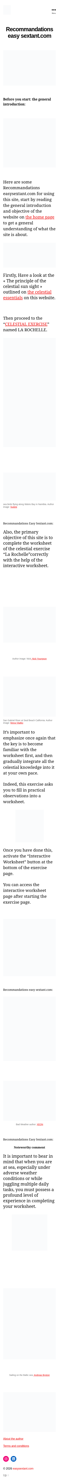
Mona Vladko (16, 723)
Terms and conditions (16, 1446)
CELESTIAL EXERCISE (26, 324)
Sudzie (13, 507)
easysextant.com (23, 1468)
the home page (39, 217)
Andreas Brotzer (41, 1375)
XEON (40, 1124)
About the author (13, 1438)
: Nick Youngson (39, 658)
